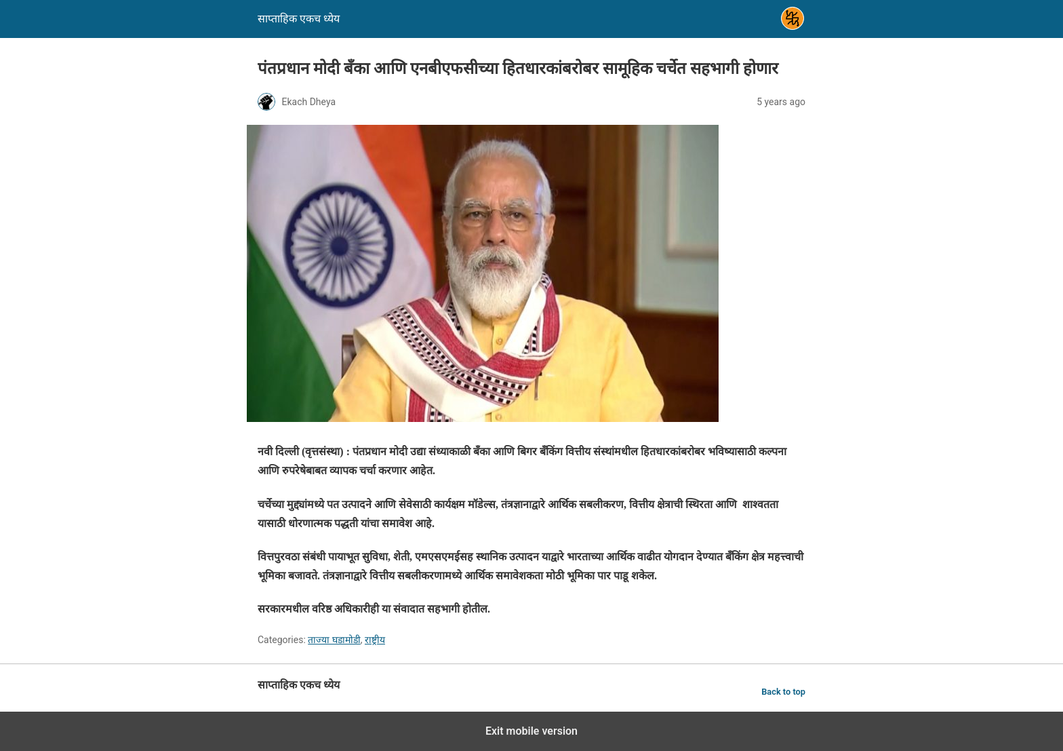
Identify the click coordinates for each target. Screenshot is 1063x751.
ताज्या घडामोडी (334, 639)
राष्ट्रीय (375, 639)
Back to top (783, 692)
